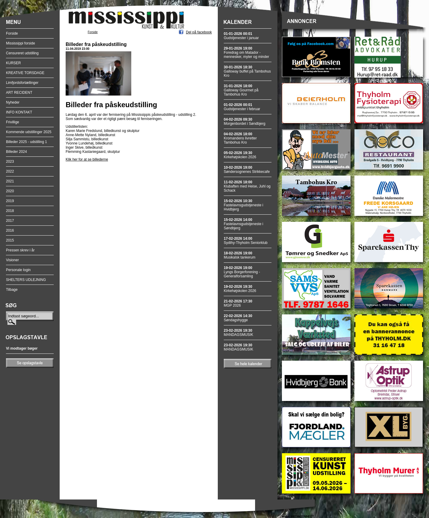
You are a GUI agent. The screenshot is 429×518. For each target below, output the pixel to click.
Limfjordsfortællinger (22, 83)
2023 (10, 161)
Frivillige (12, 122)
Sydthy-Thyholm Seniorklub (246, 240)
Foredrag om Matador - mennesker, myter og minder (246, 52)
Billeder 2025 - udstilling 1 (26, 142)
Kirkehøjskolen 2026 (240, 155)
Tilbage (12, 290)
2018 (10, 211)
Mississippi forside (20, 43)
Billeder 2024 (16, 152)
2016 (10, 230)
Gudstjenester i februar (242, 107)
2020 (10, 191)
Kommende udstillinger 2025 (28, 132)
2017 (10, 221)
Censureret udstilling (22, 53)
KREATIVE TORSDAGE (25, 73)
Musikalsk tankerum (239, 255)
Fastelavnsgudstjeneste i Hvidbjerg (243, 205)
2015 (10, 240)
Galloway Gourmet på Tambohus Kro (241, 90)
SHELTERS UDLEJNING (26, 280)
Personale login (18, 270)
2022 (10, 171)
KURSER (13, 63)
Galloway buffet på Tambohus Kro (247, 71)
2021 (10, 181)
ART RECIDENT (19, 92)
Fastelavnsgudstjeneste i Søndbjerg (243, 224)
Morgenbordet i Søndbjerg (244, 121)
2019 (10, 201)
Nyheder (12, 102)
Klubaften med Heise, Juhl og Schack (247, 186)
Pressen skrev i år (20, 250)
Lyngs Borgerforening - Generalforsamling (242, 272)
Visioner (12, 260)
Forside (12, 33)
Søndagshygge (238, 318)
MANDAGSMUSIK (238, 332)
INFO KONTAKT (19, 112)
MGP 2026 (238, 303)
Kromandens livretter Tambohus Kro (240, 138)
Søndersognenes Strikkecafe (247, 169)
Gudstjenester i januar (241, 36)
